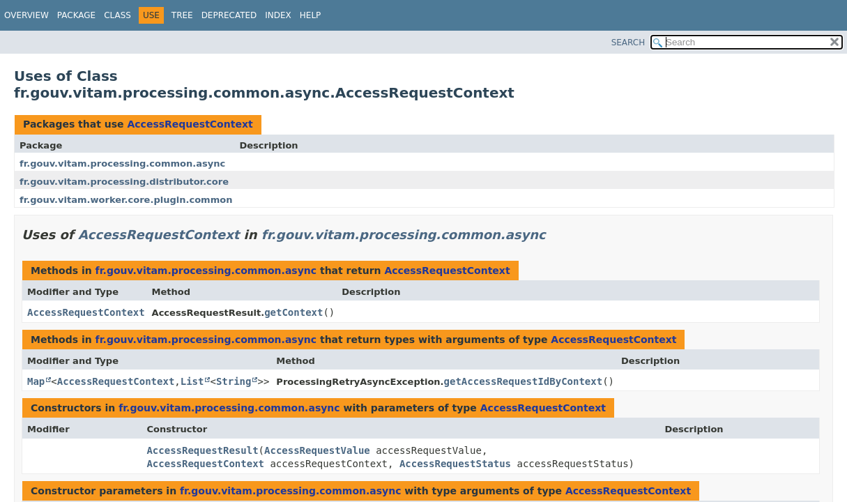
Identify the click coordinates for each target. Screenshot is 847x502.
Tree (182, 15)
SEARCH (628, 42)
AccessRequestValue (317, 450)
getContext (293, 312)
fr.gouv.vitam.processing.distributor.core (124, 181)
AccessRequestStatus (455, 463)
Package (76, 15)
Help (310, 15)
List (192, 381)
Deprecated (229, 15)
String (234, 381)
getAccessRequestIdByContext (523, 381)
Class (117, 15)
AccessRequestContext (189, 124)
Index (278, 15)
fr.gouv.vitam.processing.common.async (122, 163)
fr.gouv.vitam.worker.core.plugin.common (126, 200)
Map (36, 381)
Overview (26, 15)
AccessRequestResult (202, 450)
